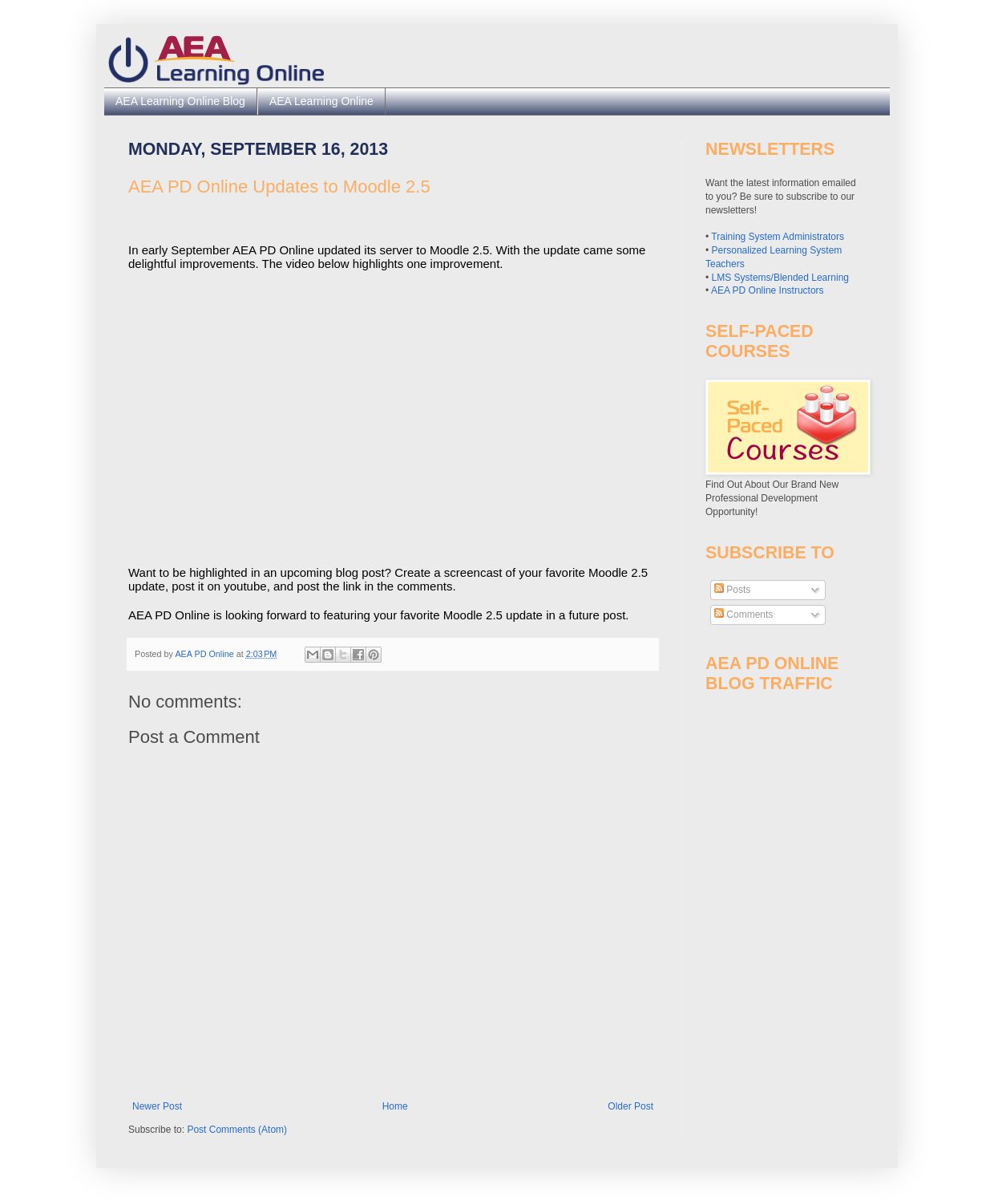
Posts (732, 589)
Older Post (630, 1106)
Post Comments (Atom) (237, 1129)
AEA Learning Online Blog (180, 101)
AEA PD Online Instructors (767, 290)
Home (395, 1106)
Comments (743, 614)
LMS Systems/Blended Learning (780, 277)
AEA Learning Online (321, 101)
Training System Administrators (777, 236)
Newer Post (157, 1106)
